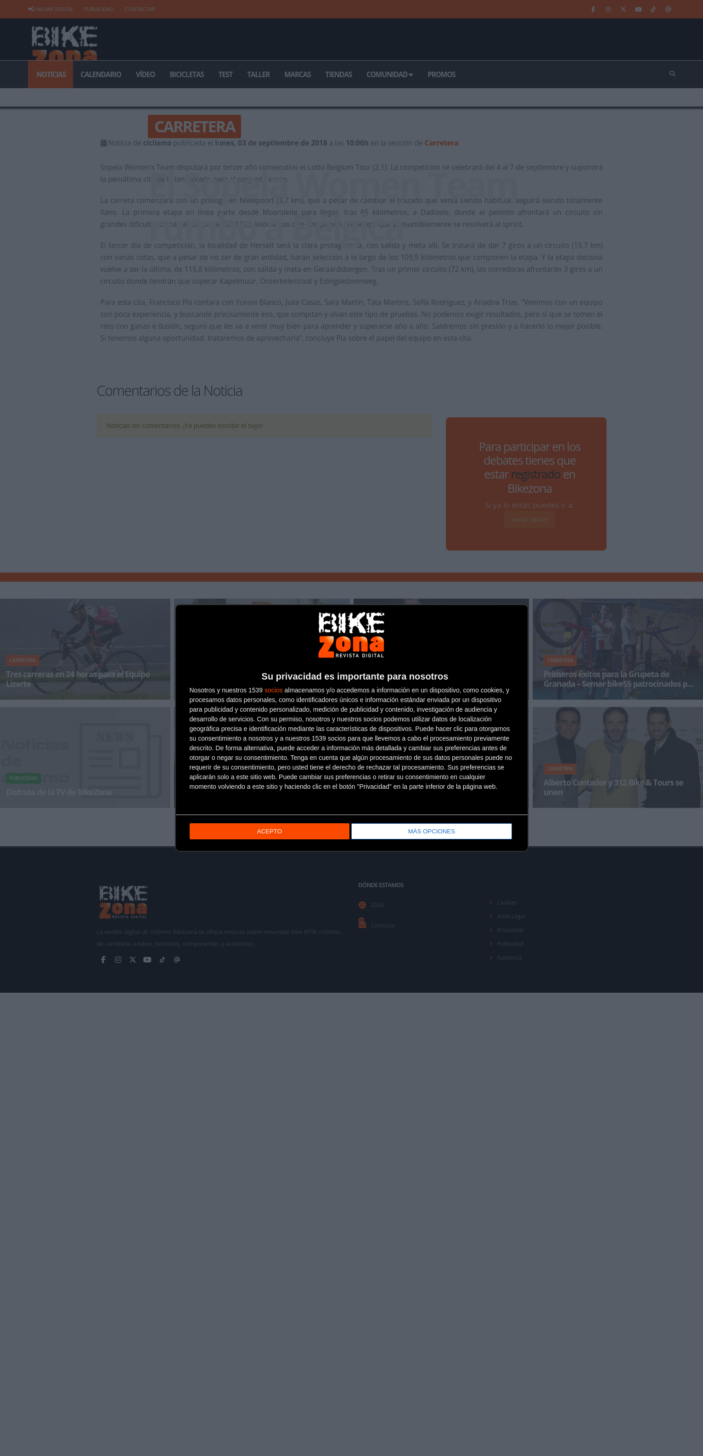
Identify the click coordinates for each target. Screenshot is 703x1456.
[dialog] (352, 728)
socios (273, 689)
